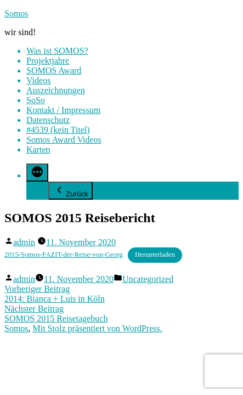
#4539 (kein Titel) (58, 129)
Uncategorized (147, 279)
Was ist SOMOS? (57, 50)
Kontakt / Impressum (63, 110)
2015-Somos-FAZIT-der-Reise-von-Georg (63, 254)
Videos (38, 80)
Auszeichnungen (55, 90)
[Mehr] (37, 172)
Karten (38, 149)
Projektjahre (47, 60)
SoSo (35, 100)
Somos (16, 13)
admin (24, 242)
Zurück (70, 190)
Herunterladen (155, 254)
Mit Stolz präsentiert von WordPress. (97, 328)
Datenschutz (48, 120)
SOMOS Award (53, 70)
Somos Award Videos (63, 139)
